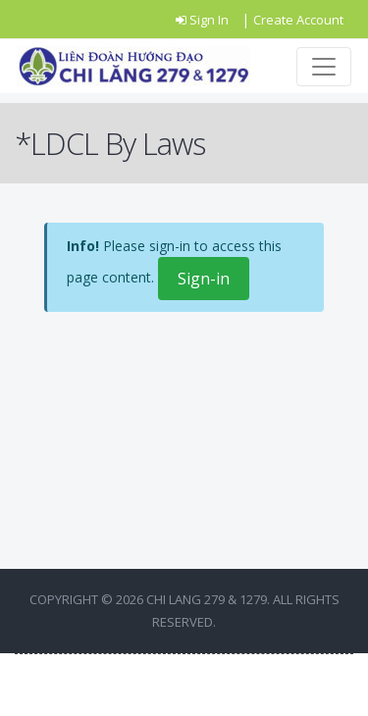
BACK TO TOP (184, 684)
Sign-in (204, 278)
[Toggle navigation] (323, 66)
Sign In (204, 19)
